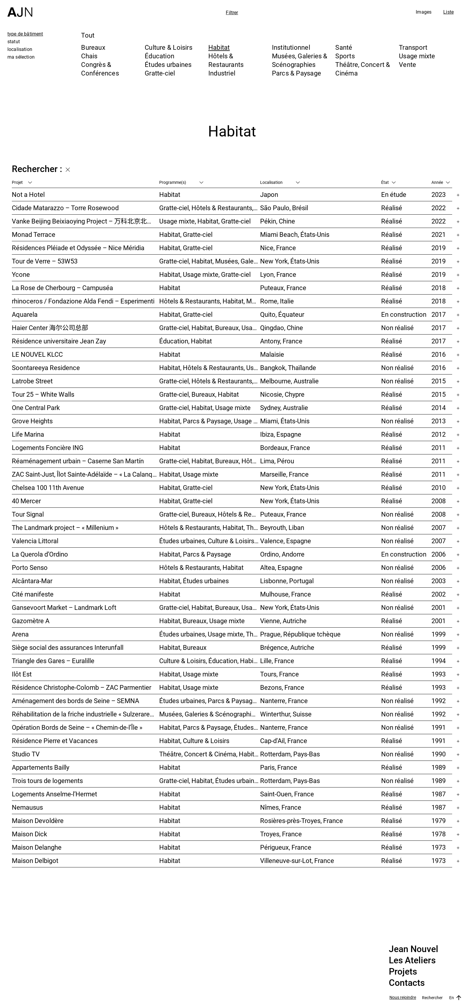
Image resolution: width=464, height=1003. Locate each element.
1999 (438, 634)
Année (440, 182)
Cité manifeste (33, 594)
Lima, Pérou (277, 461)
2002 (438, 594)
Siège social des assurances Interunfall (67, 647)
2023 (438, 194)
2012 (438, 434)
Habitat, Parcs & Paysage (195, 554)
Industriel (221, 73)
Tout (87, 35)
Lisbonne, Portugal (287, 580)
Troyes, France (281, 834)
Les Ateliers (412, 960)
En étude (393, 194)
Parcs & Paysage (296, 73)
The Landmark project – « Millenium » (65, 527)
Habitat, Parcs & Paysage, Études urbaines (209, 727)
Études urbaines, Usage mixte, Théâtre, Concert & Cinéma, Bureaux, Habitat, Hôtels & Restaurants (209, 634)
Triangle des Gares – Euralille (53, 660)
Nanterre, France (284, 700)
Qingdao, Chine (281, 327)
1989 (438, 767)
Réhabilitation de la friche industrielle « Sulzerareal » (85, 714)
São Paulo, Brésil (284, 207)
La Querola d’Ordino (40, 554)
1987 (438, 794)
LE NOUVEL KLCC (37, 354)
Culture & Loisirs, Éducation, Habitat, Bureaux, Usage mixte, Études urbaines (209, 660)
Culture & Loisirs (168, 47)
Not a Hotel (28, 194)
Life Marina (28, 434)
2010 (438, 487)
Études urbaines (168, 64)
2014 (438, 407)
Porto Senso (30, 567)
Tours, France (279, 674)
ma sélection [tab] (21, 57)
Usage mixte (417, 56)
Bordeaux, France (285, 447)
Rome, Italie (277, 301)
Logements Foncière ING (47, 447)
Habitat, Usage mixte (188, 474)
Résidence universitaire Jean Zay (59, 341)
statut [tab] (13, 41)
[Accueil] (19, 8)
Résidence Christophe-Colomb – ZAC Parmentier (81, 687)
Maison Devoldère (38, 820)
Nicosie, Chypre (282, 394)
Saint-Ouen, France (287, 794)
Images (423, 12)
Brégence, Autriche (287, 647)
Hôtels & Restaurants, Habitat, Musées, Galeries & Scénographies (209, 301)
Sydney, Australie (284, 407)
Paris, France (278, 767)
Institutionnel (291, 47)
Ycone (21, 274)
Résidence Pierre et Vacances (55, 740)
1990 (438, 754)
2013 (438, 421)
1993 (438, 674)
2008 (438, 500)
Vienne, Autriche (283, 620)
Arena (20, 634)
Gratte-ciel (160, 73)
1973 (438, 847)
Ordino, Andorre (282, 554)
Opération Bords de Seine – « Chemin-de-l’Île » (77, 727)
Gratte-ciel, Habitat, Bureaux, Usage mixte (209, 327)
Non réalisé (397, 327)
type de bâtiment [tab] (25, 33)
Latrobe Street (32, 381)
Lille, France (277, 660)
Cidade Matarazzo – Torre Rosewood (65, 207)
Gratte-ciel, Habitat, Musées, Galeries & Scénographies (209, 261)
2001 (438, 607)
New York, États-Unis (289, 261)
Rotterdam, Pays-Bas (290, 754)
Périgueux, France (285, 847)
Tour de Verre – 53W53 (45, 261)
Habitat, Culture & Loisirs (194, 740)
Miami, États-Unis (285, 421)
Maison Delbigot (35, 860)
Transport (413, 47)
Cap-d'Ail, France (283, 740)
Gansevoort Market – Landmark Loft (65, 607)
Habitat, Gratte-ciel (185, 234)
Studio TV (26, 754)
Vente (407, 64)
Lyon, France (278, 274)
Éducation (159, 56)
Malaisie (272, 354)
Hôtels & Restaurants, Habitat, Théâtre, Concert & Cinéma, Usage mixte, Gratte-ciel (209, 527)
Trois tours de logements (47, 780)
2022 (438, 207)
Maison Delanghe (37, 847)
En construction (403, 314)
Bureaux (93, 47)
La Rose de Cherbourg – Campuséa (62, 287)
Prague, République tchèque (300, 634)
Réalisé (391, 207)
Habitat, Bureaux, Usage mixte (202, 620)
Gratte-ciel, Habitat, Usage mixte (205, 407)
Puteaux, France (283, 287)
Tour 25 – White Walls (43, 394)
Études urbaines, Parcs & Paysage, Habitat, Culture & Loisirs (209, 700)
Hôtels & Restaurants (226, 60)
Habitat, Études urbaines (194, 580)
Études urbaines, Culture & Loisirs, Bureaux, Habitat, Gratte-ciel (209, 540)
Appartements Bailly (40, 767)
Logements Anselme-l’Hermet (54, 794)
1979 (438, 820)
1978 (438, 834)
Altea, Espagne (281, 567)
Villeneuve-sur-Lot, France (297, 860)
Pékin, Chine (277, 221)
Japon (269, 194)
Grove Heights (32, 421)
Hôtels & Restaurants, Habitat (201, 567)
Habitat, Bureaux (183, 647)
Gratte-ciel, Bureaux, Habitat (199, 394)
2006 (438, 554)
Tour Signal (28, 514)
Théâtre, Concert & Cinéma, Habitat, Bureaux (209, 754)
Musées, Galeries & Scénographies (300, 60)
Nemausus (27, 807)
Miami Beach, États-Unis (294, 234)
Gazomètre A (30, 620)
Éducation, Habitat (185, 341)
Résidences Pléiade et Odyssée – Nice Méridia (78, 247)
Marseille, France (284, 474)
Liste (448, 12)
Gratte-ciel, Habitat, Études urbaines (209, 780)
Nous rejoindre (402, 997)
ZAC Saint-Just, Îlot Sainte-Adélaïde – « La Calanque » (85, 474)
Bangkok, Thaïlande (288, 367)
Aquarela (25, 314)
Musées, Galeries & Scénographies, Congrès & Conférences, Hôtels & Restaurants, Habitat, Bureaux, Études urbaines (209, 714)
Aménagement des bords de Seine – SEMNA (75, 700)
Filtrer (232, 12)
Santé (343, 47)
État (388, 182)
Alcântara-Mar (32, 580)
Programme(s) (181, 182)
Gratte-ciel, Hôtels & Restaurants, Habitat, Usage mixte (209, 381)
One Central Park (36, 407)
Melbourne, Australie (289, 381)
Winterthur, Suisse (286, 714)
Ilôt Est (22, 674)
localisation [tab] (19, 49)
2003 (438, 580)
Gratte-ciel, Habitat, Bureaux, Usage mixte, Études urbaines (209, 607)
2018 (438, 287)
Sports (345, 56)
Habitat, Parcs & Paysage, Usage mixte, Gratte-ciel (209, 421)
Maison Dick (29, 834)
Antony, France (281, 341)
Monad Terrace (33, 234)
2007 (438, 527)
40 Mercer (26, 500)
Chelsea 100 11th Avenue (48, 487)
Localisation (280, 182)
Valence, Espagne (285, 540)
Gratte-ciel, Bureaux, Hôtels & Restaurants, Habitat (209, 514)
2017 (438, 314)
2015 (438, 381)
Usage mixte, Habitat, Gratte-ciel (205, 221)
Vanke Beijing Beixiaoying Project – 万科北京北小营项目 (85, 221)
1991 (438, 727)
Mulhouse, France (285, 594)
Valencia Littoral (35, 540)
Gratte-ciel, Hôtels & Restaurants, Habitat (209, 207)
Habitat (219, 47)
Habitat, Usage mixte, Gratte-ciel (205, 274)
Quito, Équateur (282, 314)
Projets (403, 971)
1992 (438, 700)
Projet (22, 182)
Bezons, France (282, 687)
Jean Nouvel (413, 949)
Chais (89, 56)
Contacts (407, 982)
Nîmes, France (280, 807)
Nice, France (278, 247)
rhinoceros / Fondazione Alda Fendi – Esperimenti (83, 301)
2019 (438, 247)
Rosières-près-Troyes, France (301, 820)
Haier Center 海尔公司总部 (50, 327)
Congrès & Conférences (100, 68)
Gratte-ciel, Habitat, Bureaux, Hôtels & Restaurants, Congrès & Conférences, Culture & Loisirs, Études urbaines (209, 461)
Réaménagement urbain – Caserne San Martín (78, 461)
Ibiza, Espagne (280, 434)
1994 (438, 660)
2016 (438, 354)
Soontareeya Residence (46, 367)
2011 (438, 447)
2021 (438, 234)
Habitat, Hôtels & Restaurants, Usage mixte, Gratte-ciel (209, 367)
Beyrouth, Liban (282, 527)
